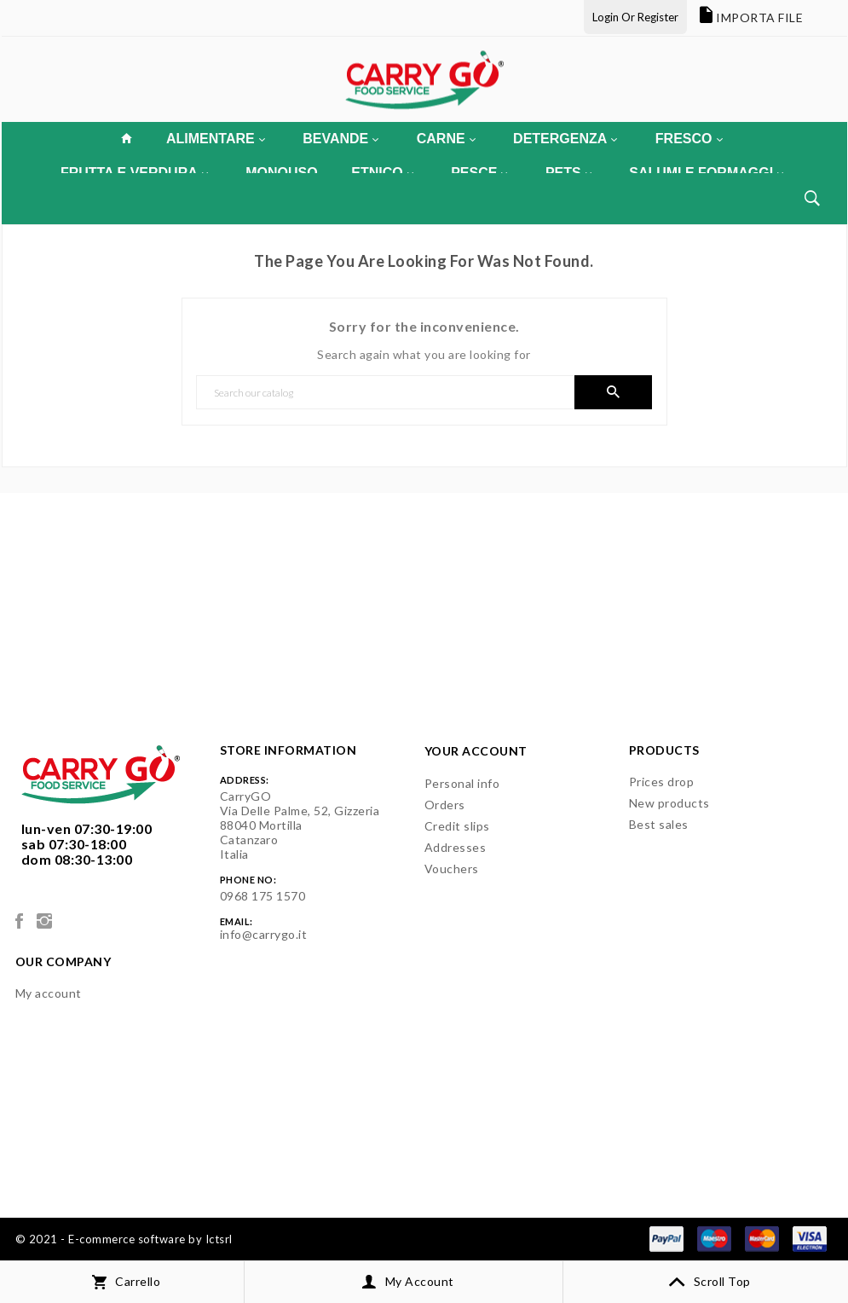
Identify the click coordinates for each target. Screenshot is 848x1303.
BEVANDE (340, 138)
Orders (444, 804)
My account (48, 993)
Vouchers (451, 868)
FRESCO (689, 138)
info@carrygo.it (264, 934)
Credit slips (457, 826)
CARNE (446, 138)
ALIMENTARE (215, 138)
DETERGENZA (565, 138)
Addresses (455, 847)
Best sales (659, 824)
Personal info (462, 783)
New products (669, 803)
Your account (476, 751)
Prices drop (662, 781)
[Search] (385, 392)
